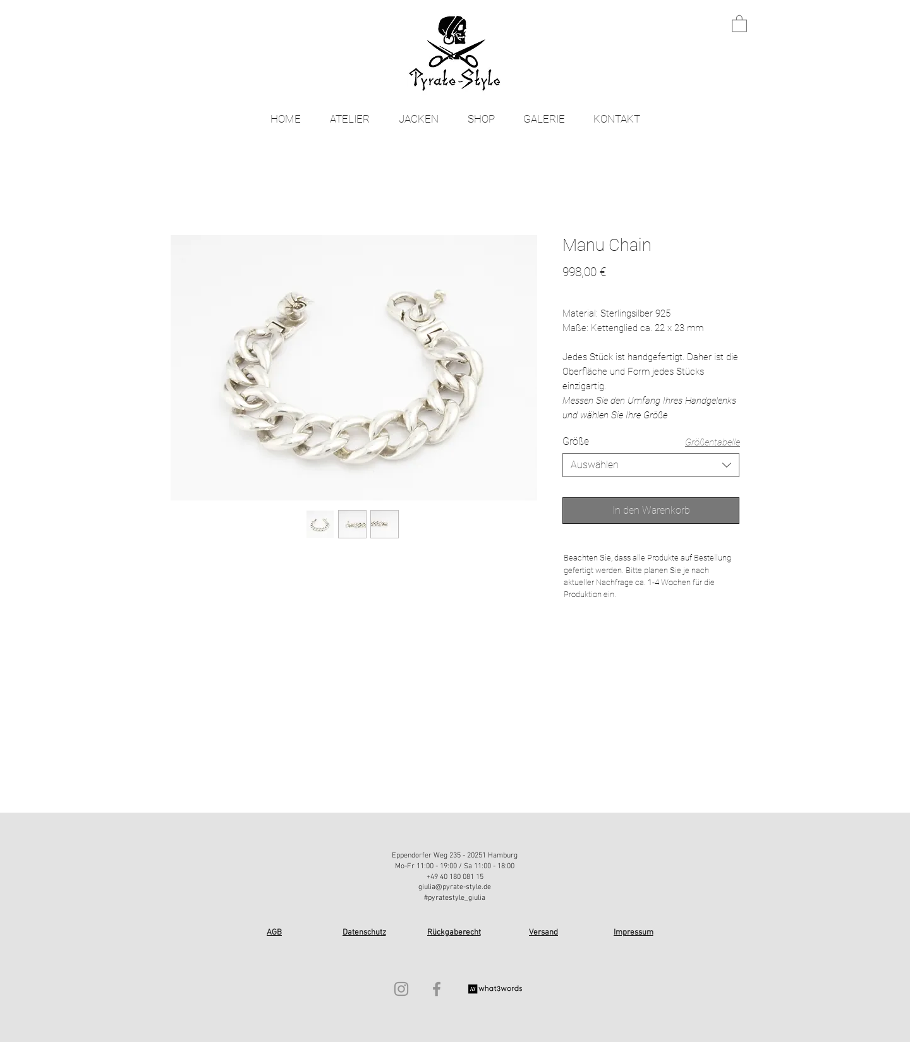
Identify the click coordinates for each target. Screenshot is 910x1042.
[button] (739, 23)
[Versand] (545, 932)
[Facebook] (436, 988)
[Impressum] (634, 932)
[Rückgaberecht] (455, 932)
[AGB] (275, 932)
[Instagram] (401, 988)
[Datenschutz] (365, 932)
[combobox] (650, 465)
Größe (575, 441)
